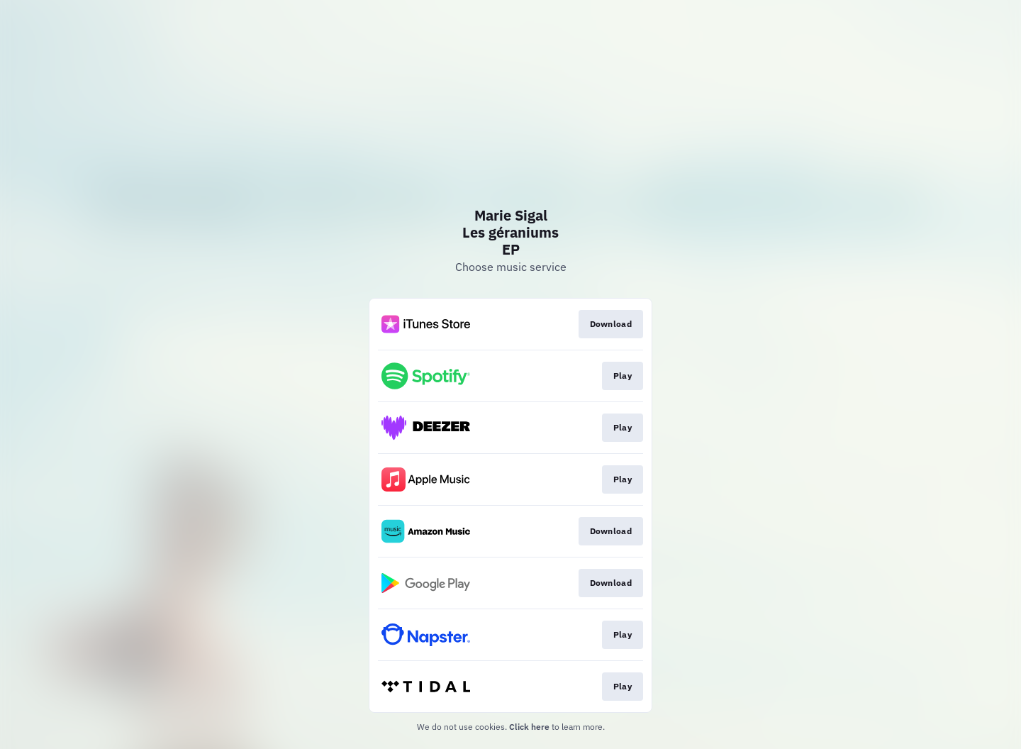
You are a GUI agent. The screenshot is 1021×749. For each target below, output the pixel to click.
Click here (529, 726)
